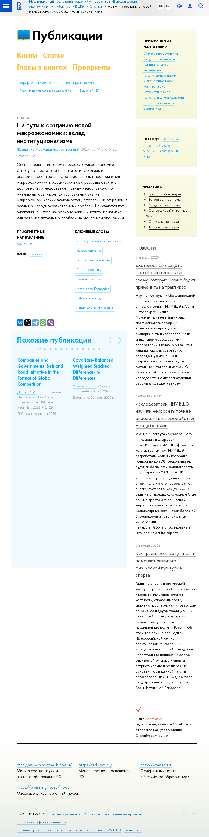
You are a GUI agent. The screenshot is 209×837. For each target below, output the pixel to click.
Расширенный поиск (81, 83)
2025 (147, 145)
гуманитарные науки (159, 75)
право (148, 102)
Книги (27, 55)
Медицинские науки (165, 204)
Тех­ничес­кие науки (164, 226)
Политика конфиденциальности (41, 822)
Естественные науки (165, 199)
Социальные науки (164, 221)
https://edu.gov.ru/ (95, 764)
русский (36, 254)
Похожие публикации (54, 340)
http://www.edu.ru (156, 764)
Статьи (54, 55)
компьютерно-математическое (157, 89)
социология (164, 102)
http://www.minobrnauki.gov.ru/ (44, 764)
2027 (166, 138)
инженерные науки (158, 80)
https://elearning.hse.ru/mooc (43, 787)
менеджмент (174, 97)
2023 (166, 145)
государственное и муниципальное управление (159, 64)
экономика (152, 108)
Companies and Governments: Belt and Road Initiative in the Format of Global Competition (40, 372)
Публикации (67, 35)
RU (161, 6)
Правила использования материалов (45, 91)
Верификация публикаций (38, 83)
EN (168, 6)
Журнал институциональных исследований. (49, 149)
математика (152, 97)
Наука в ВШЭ (89, 91)
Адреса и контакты (66, 814)
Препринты (92, 67)
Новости (146, 248)
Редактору (190, 813)
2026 (175, 138)
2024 (157, 145)
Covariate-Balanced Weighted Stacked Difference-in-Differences (93, 369)
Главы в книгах (42, 67)
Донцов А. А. (26, 392)
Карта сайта (133, 830)
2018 (175, 151)
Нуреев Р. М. (26, 156)
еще (146, 156)
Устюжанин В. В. (84, 386)
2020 (157, 151)
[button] (39, 349)
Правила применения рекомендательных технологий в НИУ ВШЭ (69, 830)
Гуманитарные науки (165, 193)
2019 (166, 151)
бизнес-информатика (160, 53)
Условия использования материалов (113, 814)
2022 (175, 145)
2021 (147, 151)
